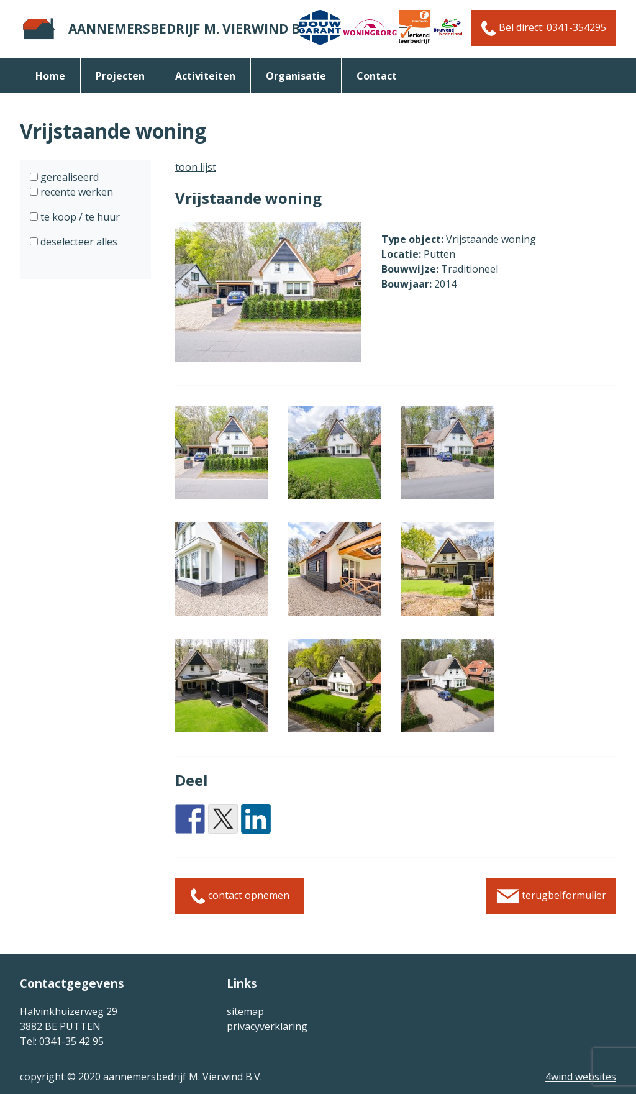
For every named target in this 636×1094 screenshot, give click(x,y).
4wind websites (580, 1076)
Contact (377, 76)
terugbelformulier (551, 896)
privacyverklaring (267, 1026)
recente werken (75, 192)
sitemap (245, 1011)
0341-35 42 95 (71, 1041)
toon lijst (195, 167)
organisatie (296, 76)
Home (50, 76)
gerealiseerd (68, 177)
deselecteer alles (77, 241)
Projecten (120, 76)
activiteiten (205, 76)
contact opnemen (239, 896)
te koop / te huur (79, 217)
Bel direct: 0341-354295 (543, 28)
